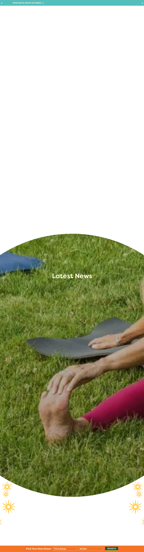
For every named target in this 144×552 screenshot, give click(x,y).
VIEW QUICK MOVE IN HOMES (28, 3)
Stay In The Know (114, 13)
